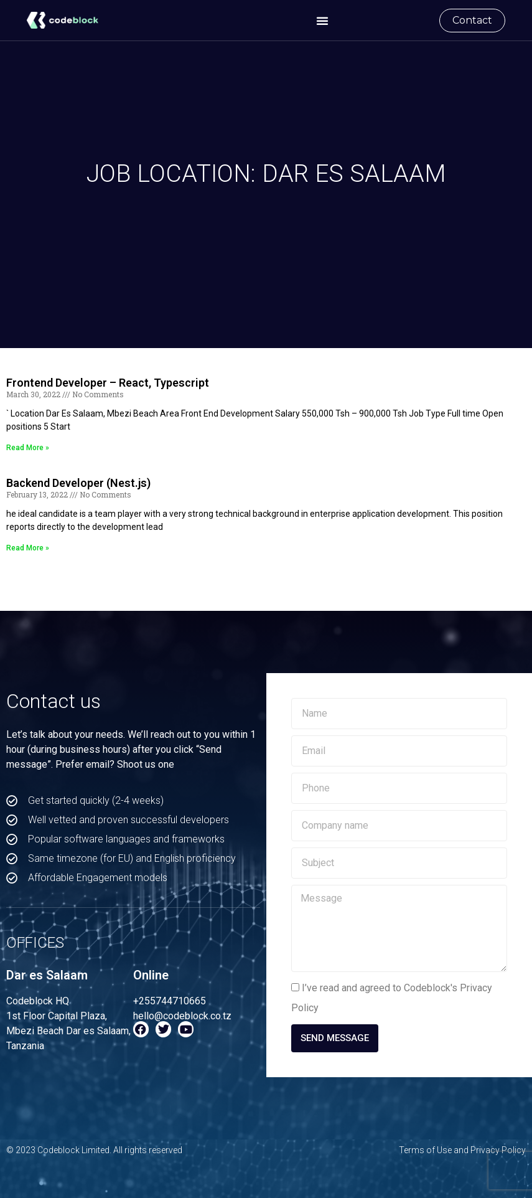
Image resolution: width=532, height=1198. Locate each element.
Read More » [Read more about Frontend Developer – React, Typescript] (27, 447)
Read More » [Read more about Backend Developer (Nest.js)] (27, 548)
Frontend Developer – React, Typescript (107, 382)
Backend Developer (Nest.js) (78, 482)
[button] (322, 20)
